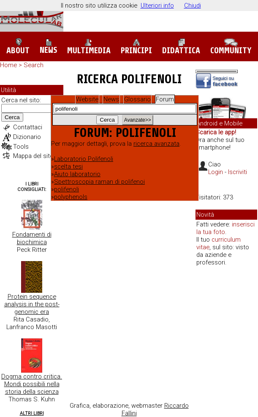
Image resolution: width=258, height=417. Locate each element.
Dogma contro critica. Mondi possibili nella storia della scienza (31, 384)
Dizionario (27, 137)
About (18, 46)
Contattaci (27, 127)
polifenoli (66, 189)
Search (33, 65)
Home (8, 65)
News (48, 47)
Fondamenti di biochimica (32, 238)
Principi (136, 46)
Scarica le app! (216, 132)
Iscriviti (237, 172)
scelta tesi (68, 166)
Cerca (12, 117)
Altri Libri (32, 413)
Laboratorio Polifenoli (83, 159)
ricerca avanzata (156, 143)
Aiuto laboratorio (77, 174)
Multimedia (89, 46)
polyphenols (70, 197)
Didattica (181, 46)
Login (215, 172)
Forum (165, 99)
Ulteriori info (157, 5)
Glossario (137, 99)
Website (87, 99)
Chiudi (192, 5)
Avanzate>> (137, 120)
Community (231, 46)
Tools (21, 146)
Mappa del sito (33, 156)
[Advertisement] (226, 301)
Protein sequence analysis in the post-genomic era (32, 304)
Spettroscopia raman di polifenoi (99, 181)
